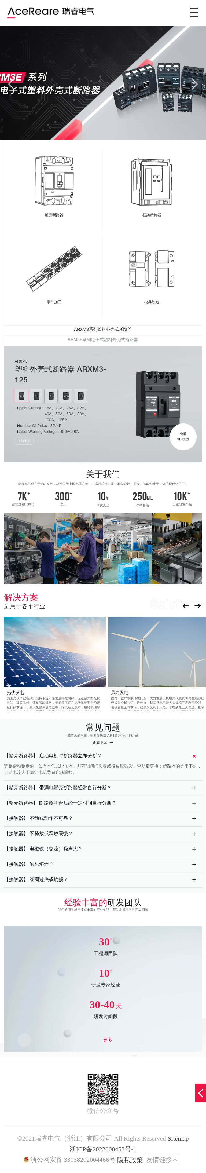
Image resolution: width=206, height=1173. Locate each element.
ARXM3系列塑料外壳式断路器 (103, 330)
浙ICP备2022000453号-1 (102, 1149)
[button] (11, 84)
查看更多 (103, 743)
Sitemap (178, 1138)
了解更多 (24, 441)
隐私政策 (130, 1160)
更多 (107, 1040)
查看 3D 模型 (183, 437)
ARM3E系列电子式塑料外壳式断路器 (103, 340)
